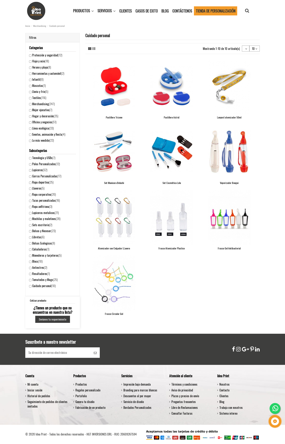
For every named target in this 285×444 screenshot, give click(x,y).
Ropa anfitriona (42, 206)
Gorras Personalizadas (46, 176)
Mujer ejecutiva (42, 110)
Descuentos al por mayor (137, 396)
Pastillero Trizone (114, 117)
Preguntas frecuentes (183, 402)
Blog (221, 402)
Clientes (223, 396)
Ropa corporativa (44, 194)
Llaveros (38, 188)
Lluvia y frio (40, 91)
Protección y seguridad (47, 55)
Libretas (38, 237)
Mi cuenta (32, 384)
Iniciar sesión (34, 390)
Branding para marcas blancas (140, 390)
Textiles (39, 98)
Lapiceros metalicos (45, 213)
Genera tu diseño (84, 402)
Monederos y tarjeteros (46, 255)
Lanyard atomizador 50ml (229, 117)
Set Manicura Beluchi (114, 183)
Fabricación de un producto (90, 407)
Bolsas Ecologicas (43, 243)
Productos (81, 384)
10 (254, 48)
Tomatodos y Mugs (45, 280)
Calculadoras (40, 249)
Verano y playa (41, 67)
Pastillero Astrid (171, 117)
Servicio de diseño (133, 402)
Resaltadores (41, 274)
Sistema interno (228, 413)
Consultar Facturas (181, 413)
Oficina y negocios (44, 122)
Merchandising (43, 104)
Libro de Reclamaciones (184, 407)
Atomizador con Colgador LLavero (114, 248)
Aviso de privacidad (182, 390)
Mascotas (39, 85)
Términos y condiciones (184, 384)
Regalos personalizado (87, 390)
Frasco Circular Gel (114, 314)
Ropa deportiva (42, 182)
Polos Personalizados (46, 164)
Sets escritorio (42, 225)
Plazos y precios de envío (185, 396)
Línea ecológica (43, 128)
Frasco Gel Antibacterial (229, 248)
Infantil (37, 79)
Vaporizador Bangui (229, 183)
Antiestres (39, 267)
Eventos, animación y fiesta (48, 134)
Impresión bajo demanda (137, 384)
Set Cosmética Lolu (171, 183)
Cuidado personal (44, 286)
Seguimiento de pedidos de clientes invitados (47, 404)
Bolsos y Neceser (44, 231)
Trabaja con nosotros (231, 407)
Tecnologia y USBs (43, 158)
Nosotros (224, 384)
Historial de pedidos (38, 396)
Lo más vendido (43, 140)
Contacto (224, 390)
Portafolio (81, 396)
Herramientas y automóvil (48, 73)
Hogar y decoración (45, 116)
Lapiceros (39, 170)
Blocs (37, 261)
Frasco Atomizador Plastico (171, 248)
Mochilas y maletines (46, 219)
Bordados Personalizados (137, 407)
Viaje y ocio (40, 61)
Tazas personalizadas (46, 200)
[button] (106, 10)
